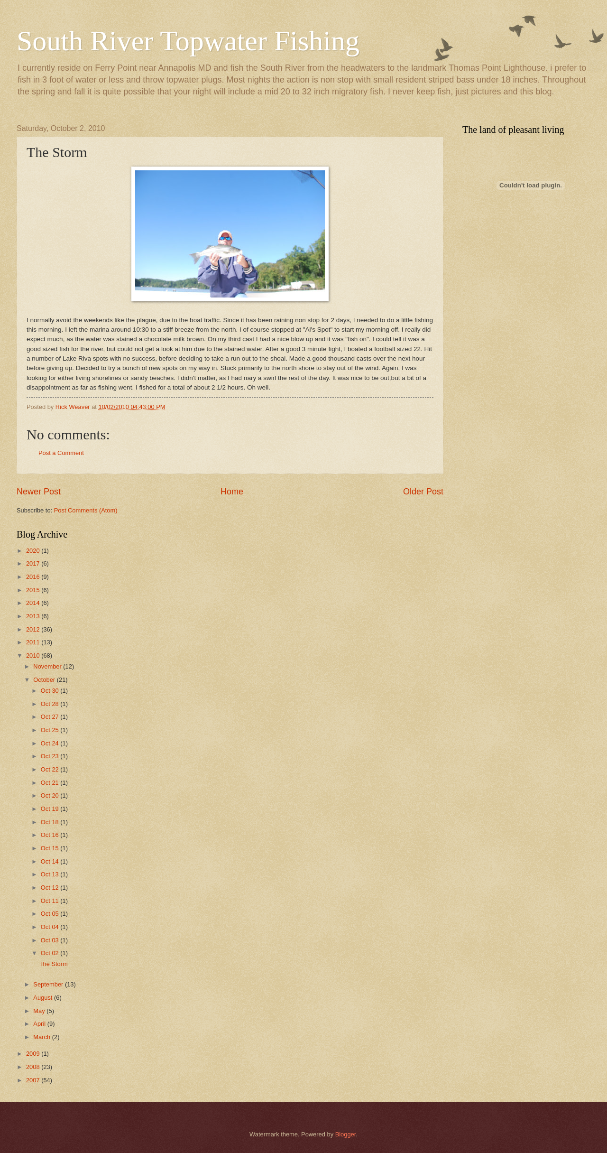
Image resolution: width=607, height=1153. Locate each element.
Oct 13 (51, 874)
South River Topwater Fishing (188, 40)
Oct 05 (51, 913)
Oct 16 (51, 834)
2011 (33, 642)
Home (232, 491)
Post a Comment (61, 452)
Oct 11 (51, 900)
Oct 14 (51, 861)
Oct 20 (51, 795)
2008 (33, 1066)
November (48, 666)
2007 (33, 1080)
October (44, 679)
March (42, 1037)
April (40, 1023)
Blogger (345, 1134)
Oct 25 (51, 730)
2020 (33, 550)
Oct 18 (51, 822)
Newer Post (39, 491)
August (43, 997)
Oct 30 (51, 690)
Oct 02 (51, 953)
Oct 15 (51, 848)
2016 (33, 576)
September (49, 984)
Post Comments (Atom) (86, 510)
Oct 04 (51, 926)
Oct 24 (51, 743)
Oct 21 (51, 782)
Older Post (423, 491)
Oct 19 (51, 808)
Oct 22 (51, 769)
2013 (33, 616)
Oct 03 (51, 940)
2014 (33, 602)
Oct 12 (51, 887)
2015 (33, 590)
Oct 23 (51, 756)
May (39, 1010)
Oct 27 (51, 716)
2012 (33, 629)
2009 (33, 1053)
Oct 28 (51, 703)
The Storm (53, 963)
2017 (33, 563)
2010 (33, 655)
